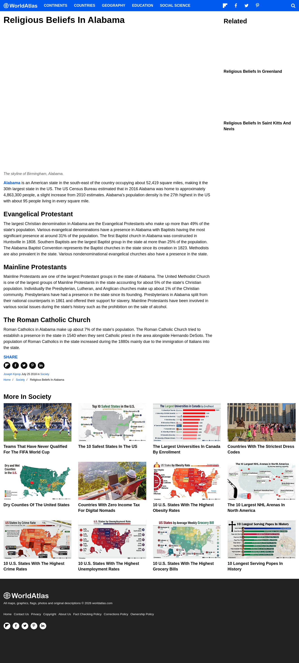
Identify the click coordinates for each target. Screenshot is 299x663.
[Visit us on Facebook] (16, 626)
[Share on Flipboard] (7, 365)
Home (8, 614)
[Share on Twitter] (24, 365)
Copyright (49, 614)
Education (142, 5)
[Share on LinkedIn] (41, 365)
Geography (113, 5)
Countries (84, 5)
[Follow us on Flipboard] (7, 626)
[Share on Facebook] (15, 365)
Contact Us (21, 614)
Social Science (175, 5)
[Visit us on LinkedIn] (43, 626)
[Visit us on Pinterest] (34, 626)
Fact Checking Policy (87, 614)
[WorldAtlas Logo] (22, 5)
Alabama (12, 183)
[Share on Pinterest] (32, 365)
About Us (64, 614)
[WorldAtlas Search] (293, 5)
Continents (55, 5)
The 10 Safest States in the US (107, 446)
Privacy (36, 614)
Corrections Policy (116, 614)
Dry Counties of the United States (37, 505)
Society (44, 374)
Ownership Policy (142, 614)
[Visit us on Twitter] (25, 626)
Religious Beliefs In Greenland (253, 71)
